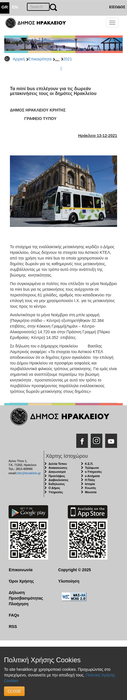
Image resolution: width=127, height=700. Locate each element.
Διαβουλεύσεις (58, 480)
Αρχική (19, 59)
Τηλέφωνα (92, 467)
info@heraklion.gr (29, 473)
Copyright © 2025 (74, 570)
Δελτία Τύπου (57, 463)
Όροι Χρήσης (21, 581)
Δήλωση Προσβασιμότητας (26, 595)
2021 (67, 59)
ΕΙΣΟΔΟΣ (117, 7)
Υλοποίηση (68, 581)
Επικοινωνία (21, 570)
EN (15, 7)
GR (4, 7)
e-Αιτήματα (92, 476)
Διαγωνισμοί (56, 471)
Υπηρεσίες (55, 492)
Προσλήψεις (56, 476)
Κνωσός (90, 488)
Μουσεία (91, 492)
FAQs (14, 615)
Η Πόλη (90, 480)
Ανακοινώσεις (57, 467)
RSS (13, 626)
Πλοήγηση (18, 604)
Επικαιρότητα (40, 59)
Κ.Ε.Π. (89, 463)
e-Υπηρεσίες (93, 471)
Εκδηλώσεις (56, 484)
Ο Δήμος (54, 488)
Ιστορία (90, 484)
